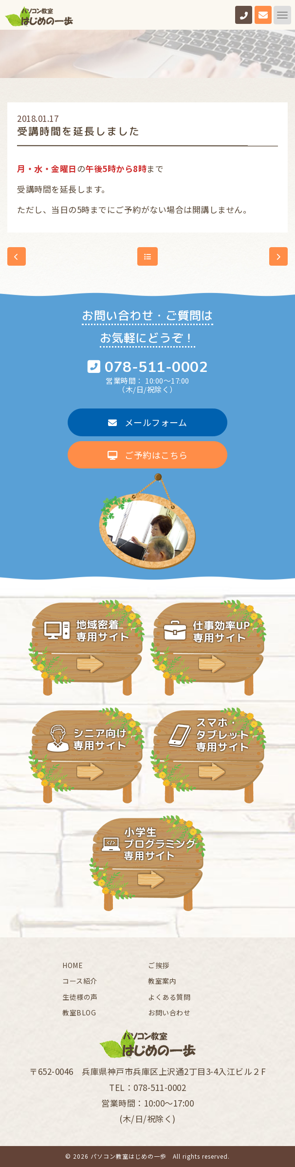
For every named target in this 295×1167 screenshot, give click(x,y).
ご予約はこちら (148, 454)
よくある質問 (169, 997)
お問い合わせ (169, 1012)
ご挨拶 (158, 965)
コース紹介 (79, 981)
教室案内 (162, 981)
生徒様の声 (80, 997)
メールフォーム (147, 422)
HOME (72, 965)
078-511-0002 (156, 367)
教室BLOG (79, 1012)
